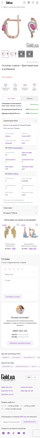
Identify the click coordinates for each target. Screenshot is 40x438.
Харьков (12, 105)
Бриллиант (18, 148)
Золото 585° (26, 136)
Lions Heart (16, 357)
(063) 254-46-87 (7, 394)
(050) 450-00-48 (27, 391)
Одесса (18, 105)
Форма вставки (27, 166)
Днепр (7, 105)
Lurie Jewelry (13, 125)
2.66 (23, 143)
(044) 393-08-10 (27, 387)
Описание (8, 208)
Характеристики (11, 121)
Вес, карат (9, 166)
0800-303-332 (20, 330)
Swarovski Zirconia (22, 366)
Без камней (7, 366)
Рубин (15, 174)
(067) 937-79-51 (7, 391)
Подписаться (29, 422)
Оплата (29, 98)
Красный (8, 143)
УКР (29, 377)
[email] (12, 421)
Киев (3, 105)
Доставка (11, 98)
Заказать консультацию (20, 343)
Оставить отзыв (13, 297)
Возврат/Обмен (10, 213)
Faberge (6, 357)
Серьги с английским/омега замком (14, 7)
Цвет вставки (27, 152)
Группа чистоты (27, 159)
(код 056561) (33, 62)
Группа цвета (10, 159)
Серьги (7, 136)
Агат (34, 366)
